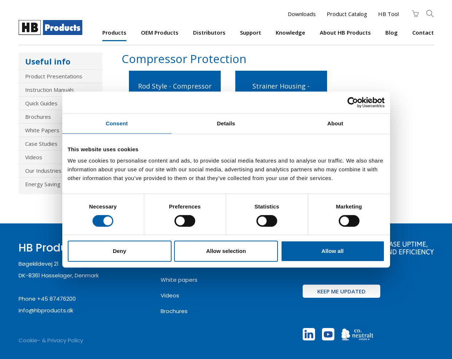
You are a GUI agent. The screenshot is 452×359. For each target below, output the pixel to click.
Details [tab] (226, 123)
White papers (179, 280)
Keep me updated (341, 291)
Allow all (333, 251)
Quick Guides (41, 103)
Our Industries (43, 170)
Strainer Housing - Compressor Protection (281, 90)
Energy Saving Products (55, 184)
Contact (423, 32)
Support (250, 32)
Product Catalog (347, 13)
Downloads (302, 13)
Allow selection (226, 251)
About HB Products (345, 32)
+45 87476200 (56, 299)
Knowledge (290, 32)
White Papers (42, 130)
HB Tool (388, 13)
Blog (391, 32)
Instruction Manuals (49, 89)
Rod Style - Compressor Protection (175, 90)
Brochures (38, 116)
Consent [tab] (117, 123)
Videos (33, 157)
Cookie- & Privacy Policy (51, 340)
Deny (119, 251)
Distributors (209, 32)
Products (114, 32)
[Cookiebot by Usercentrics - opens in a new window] (353, 102)
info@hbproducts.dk (46, 310)
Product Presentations (53, 76)
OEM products (159, 32)
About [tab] (335, 123)
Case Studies (41, 143)
